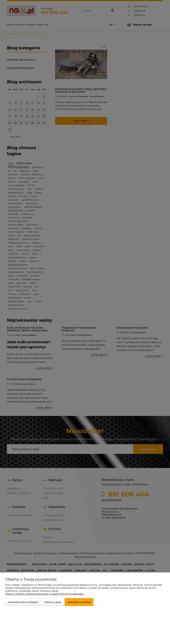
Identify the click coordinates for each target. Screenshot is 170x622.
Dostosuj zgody (52, 602)
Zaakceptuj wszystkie (79, 602)
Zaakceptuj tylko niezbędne (23, 602)
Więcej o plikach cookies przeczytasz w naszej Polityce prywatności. (44, 593)
